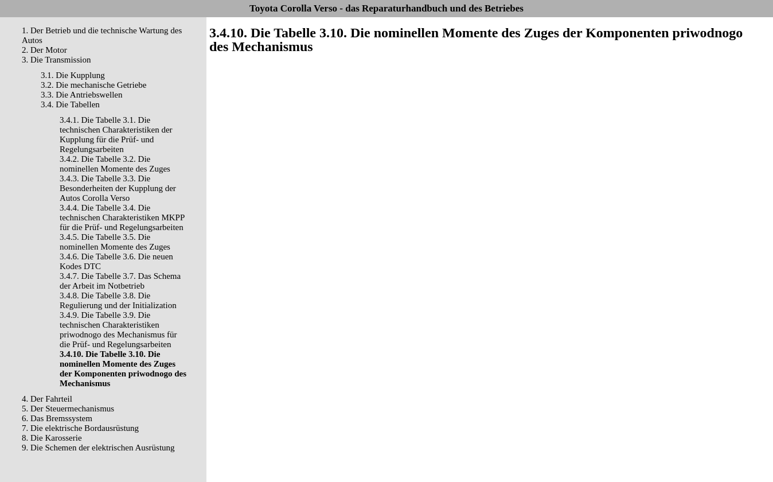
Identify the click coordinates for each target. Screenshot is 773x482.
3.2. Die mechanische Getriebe (94, 85)
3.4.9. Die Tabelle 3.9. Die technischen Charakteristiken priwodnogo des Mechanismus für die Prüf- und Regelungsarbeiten (118, 329)
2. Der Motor (44, 50)
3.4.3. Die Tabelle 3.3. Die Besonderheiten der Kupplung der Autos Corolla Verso (118, 188)
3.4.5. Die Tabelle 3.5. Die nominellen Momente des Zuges (115, 241)
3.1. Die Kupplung (73, 75)
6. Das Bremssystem (57, 418)
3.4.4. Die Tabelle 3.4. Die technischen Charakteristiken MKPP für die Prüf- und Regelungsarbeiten (122, 217)
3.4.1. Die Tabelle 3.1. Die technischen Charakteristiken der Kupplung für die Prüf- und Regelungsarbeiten (116, 134)
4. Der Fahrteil (47, 398)
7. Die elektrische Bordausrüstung (80, 428)
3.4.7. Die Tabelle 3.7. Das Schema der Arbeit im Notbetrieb (120, 280)
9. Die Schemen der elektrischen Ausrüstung (98, 447)
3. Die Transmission (56, 59)
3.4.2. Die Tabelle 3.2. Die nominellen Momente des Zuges (115, 163)
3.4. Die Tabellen (70, 104)
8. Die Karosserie (52, 437)
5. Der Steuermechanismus (68, 408)
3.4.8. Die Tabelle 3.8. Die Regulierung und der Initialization (118, 300)
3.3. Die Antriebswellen (81, 94)
